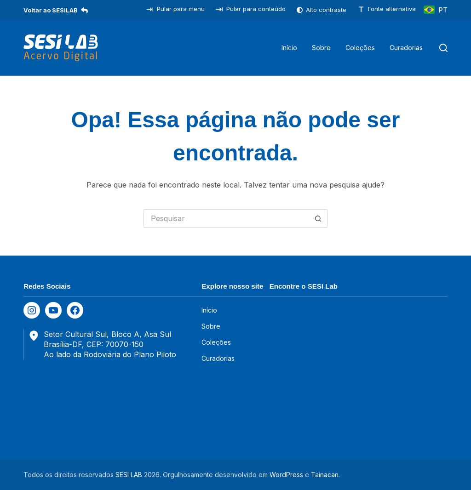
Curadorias (406, 47)
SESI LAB (128, 475)
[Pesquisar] (443, 48)
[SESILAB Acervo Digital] (60, 47)
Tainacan (325, 475)
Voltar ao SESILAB (55, 10)
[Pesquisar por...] (226, 218)
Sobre (321, 47)
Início (289, 47)
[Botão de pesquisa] (318, 218)
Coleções (360, 47)
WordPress (286, 475)
